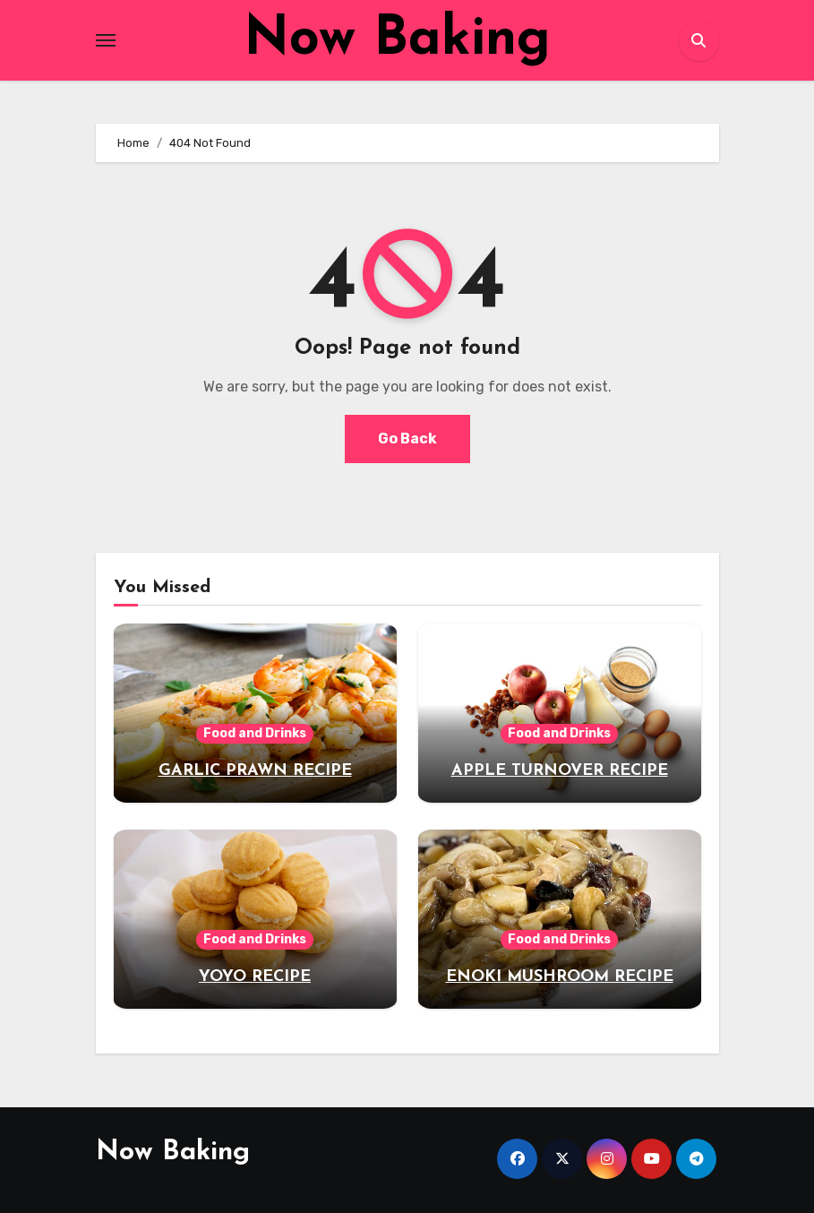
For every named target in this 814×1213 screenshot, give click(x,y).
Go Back (407, 438)
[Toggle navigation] (106, 40)
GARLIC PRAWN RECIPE (255, 770)
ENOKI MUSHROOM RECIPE (559, 976)
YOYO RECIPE (255, 976)
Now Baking (397, 40)
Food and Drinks (254, 733)
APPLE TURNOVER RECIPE (559, 770)
